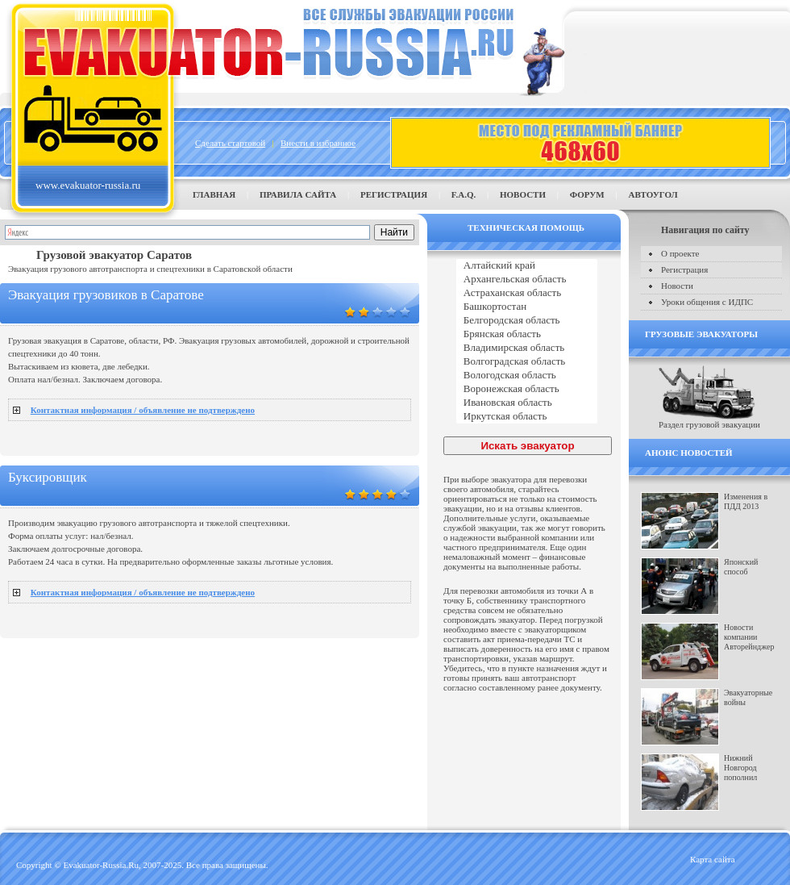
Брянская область (526, 334)
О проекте (680, 253)
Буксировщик (47, 477)
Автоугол (652, 194)
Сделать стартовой (230, 143)
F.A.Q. (463, 194)
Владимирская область (526, 348)
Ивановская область (526, 403)
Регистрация (393, 194)
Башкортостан (526, 307)
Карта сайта (712, 859)
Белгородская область (526, 321)
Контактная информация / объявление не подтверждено (143, 410)
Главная (214, 194)
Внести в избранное (318, 143)
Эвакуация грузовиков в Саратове (106, 295)
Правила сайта (298, 194)
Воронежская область (526, 389)
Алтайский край (526, 266)
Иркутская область (526, 417)
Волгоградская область (526, 362)
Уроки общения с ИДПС (707, 302)
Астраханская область (526, 293)
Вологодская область (526, 375)
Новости (523, 194)
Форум (587, 194)
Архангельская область (526, 279)
